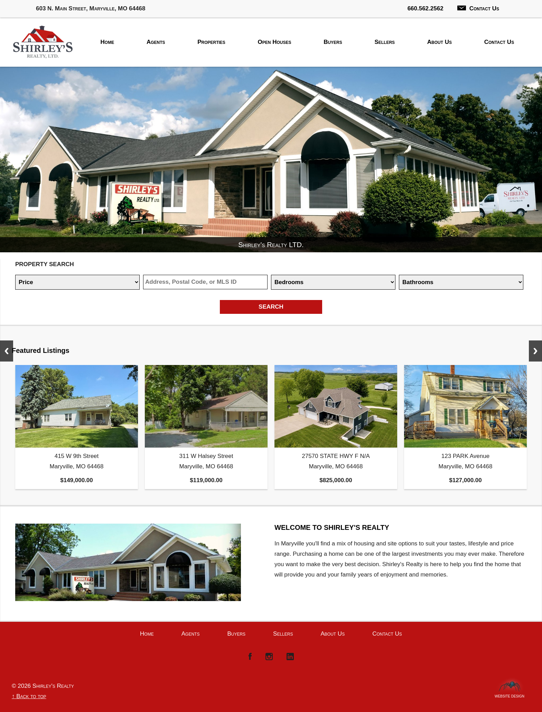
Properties (211, 42)
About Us (439, 42)
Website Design (509, 694)
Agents (156, 42)
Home (107, 42)
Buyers (333, 42)
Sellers (384, 42)
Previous (6, 351)
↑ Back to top (29, 696)
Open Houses (274, 42)
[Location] (205, 282)
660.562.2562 (425, 8)
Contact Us (478, 8)
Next (535, 351)
